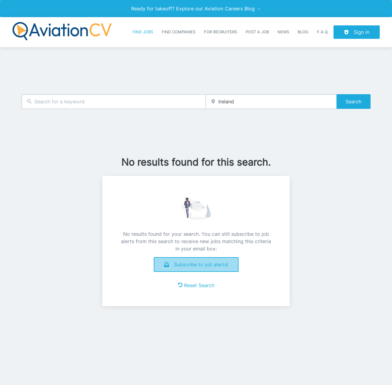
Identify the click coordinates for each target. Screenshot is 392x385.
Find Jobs (143, 32)
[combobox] (113, 101)
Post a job (257, 32)
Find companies (178, 32)
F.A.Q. (323, 32)
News (283, 32)
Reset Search (196, 285)
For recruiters (220, 32)
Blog (303, 32)
